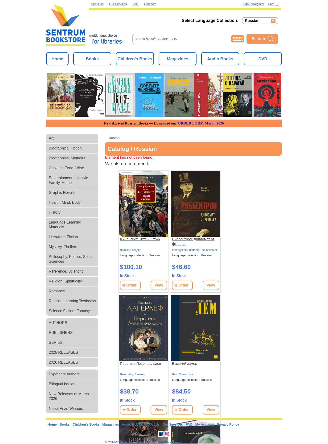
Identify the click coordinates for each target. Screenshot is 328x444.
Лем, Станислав (182, 374)
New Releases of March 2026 (69, 396)
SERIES (56, 342)
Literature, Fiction (63, 237)
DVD (262, 59)
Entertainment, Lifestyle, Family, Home (69, 180)
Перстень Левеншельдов (140, 363)
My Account (204, 424)
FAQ (135, 4)
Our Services (118, 4)
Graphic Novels (61, 193)
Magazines (177, 59)
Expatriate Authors (64, 374)
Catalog (113, 138)
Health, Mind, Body (65, 202)
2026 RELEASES (63, 362)
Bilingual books (61, 384)
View (159, 285)
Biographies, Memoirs (67, 158)
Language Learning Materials (65, 224)
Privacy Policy (228, 424)
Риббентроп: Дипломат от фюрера (193, 241)
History (55, 212)
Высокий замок (184, 363)
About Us (97, 4)
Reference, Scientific (66, 271)
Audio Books (220, 59)
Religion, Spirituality (65, 281)
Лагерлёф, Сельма (132, 374)
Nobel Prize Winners (66, 409)
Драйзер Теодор (130, 250)
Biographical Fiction (65, 148)
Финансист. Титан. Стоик (140, 239)
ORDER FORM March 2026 (201, 123)
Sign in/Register (253, 4)
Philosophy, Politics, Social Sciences (71, 259)
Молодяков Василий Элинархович (194, 250)
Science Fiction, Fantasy (69, 311)
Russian (252, 21)
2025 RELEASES (63, 352)
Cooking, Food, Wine (66, 168)
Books (92, 59)
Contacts (150, 4)
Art (51, 138)
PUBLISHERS (61, 333)
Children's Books (135, 59)
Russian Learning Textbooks (72, 301)
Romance (57, 291)
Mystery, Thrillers (63, 247)
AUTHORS (58, 323)
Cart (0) (273, 4)
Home (57, 59)
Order (131, 285)
